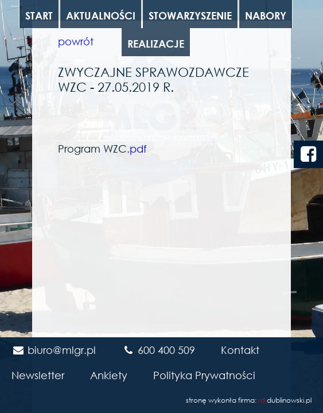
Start (39, 15)
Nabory (265, 15)
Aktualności (100, 15)
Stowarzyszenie (190, 15)
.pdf (137, 148)
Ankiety (108, 375)
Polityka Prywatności (204, 375)
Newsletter (37, 375)
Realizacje (155, 43)
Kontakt (240, 350)
